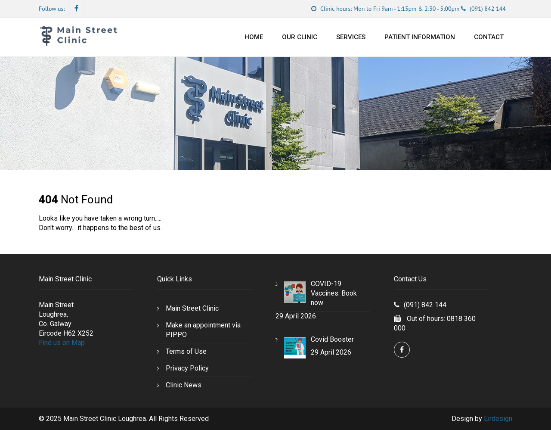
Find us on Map (62, 343)
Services (350, 37)
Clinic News (183, 385)
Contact (489, 37)
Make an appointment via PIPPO (203, 330)
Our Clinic (299, 37)
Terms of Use (186, 351)
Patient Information (419, 37)
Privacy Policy (187, 368)
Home (254, 37)
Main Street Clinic (192, 308)
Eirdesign (498, 418)
